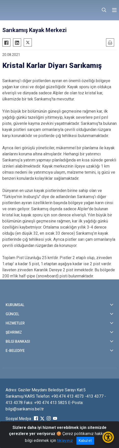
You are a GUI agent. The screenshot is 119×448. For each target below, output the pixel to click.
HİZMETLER (15, 323)
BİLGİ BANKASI (18, 341)
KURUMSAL (15, 305)
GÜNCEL (12, 314)
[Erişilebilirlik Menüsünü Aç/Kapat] (108, 437)
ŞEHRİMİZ (14, 332)
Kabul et (85, 441)
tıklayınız (65, 440)
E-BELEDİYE (15, 351)
